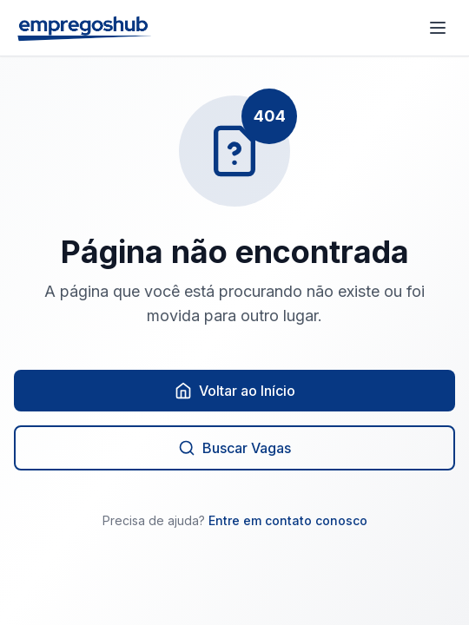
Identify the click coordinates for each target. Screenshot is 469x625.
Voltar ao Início (235, 390)
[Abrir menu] (437, 27)
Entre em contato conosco (287, 520)
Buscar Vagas (234, 448)
